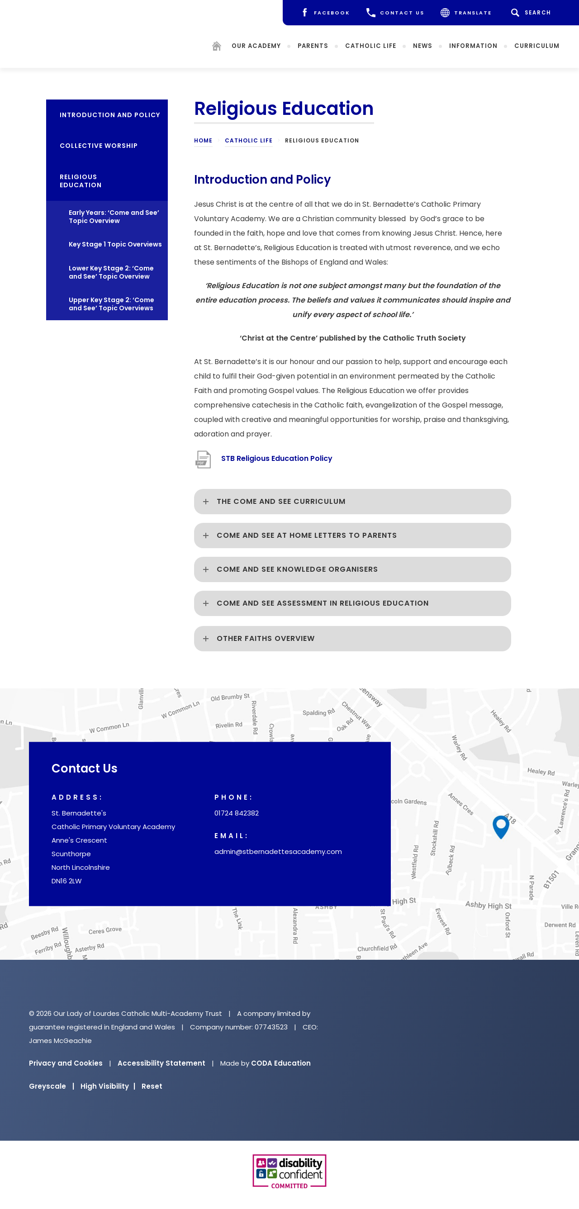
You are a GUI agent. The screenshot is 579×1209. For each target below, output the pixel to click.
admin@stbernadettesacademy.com (278, 852)
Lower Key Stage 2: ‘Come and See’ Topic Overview (111, 272)
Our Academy (256, 45)
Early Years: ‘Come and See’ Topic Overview (114, 216)
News (422, 45)
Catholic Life (370, 45)
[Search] (532, 13)
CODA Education (281, 1063)
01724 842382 (236, 813)
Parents (313, 45)
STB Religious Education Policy (276, 458)
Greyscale (51, 1086)
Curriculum (537, 45)
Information (473, 45)
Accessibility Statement (161, 1063)
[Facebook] (325, 13)
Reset (152, 1086)
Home (203, 140)
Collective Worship (99, 145)
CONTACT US (395, 12)
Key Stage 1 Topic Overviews (115, 244)
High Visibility (108, 1086)
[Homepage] (216, 47)
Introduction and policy (110, 114)
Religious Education (81, 181)
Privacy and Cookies (66, 1063)
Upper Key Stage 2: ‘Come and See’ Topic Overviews (111, 304)
